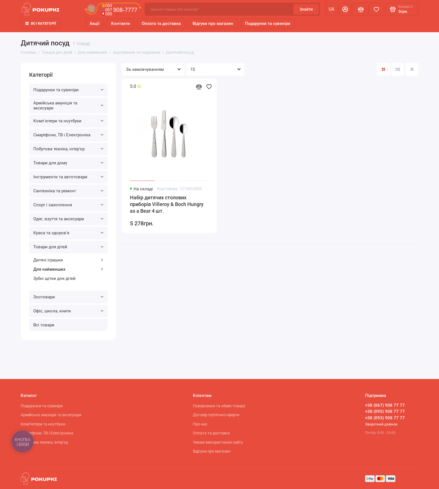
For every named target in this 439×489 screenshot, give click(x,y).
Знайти (306, 9)
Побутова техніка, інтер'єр (68, 148)
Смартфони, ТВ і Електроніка (68, 134)
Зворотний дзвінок (381, 424)
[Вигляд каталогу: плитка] (383, 69)
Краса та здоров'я (68, 232)
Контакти (120, 23)
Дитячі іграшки (68, 260)
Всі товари (43, 324)
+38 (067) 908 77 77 (385, 405)
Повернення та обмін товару (219, 406)
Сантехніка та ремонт (68, 190)
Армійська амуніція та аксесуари (68, 105)
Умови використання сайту (218, 442)
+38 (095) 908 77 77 (385, 411)
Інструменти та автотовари (68, 176)
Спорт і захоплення (68, 204)
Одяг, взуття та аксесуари (68, 218)
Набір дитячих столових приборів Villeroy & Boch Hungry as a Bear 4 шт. (167, 204)
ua (331, 9)
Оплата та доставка (161, 23)
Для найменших (68, 269)
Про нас (200, 424)
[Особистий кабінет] (345, 9)
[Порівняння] (360, 9)
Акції (94, 23)
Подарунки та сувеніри (267, 23)
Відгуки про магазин (213, 23)
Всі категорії (40, 23)
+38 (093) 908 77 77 (385, 417)
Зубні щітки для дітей (54, 278)
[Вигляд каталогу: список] (397, 69)
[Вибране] (376, 9)
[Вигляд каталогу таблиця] (411, 69)
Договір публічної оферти (216, 415)
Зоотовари (68, 297)
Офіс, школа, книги (68, 310)
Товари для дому (68, 162)
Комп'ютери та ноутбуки (68, 120)
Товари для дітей (68, 246)
